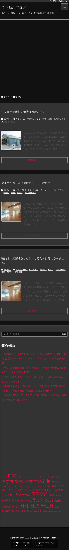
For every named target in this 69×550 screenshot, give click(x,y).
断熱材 (50, 270)
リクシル (52, 190)
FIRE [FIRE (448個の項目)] (12, 476)
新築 (63, 119)
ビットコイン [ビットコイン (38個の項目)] (43, 489)
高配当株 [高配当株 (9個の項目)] (57, 512)
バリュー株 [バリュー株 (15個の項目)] (30, 490)
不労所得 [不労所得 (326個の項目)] (39, 494)
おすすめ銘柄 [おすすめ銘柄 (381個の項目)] (38, 481)
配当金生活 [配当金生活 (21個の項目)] (36, 511)
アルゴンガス (33, 190)
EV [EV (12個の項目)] (5, 477)
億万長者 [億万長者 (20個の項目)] (6, 500)
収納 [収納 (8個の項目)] (28, 501)
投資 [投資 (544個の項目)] (49, 499)
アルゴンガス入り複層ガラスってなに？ (25, 182)
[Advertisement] (34, 55)
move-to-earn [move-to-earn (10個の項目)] (28, 477)
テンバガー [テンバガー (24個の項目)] (7, 489)
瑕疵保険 (18, 272)
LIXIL (18, 190)
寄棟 (44, 119)
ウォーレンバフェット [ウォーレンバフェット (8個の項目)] (21, 486)
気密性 (19, 193)
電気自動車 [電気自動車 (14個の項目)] (48, 511)
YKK (24, 190)
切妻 (38, 119)
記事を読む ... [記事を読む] (34, 160)
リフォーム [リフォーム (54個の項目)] (23, 494)
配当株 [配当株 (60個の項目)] (6, 511)
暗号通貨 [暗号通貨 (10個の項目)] (15, 507)
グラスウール (21, 270)
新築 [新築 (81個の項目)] (58, 500)
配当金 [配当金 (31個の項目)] (25, 511)
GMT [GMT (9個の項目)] (20, 477)
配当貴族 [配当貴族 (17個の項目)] (16, 511)
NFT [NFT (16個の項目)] (36, 477)
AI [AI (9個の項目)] (2, 477)
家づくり (7, 119)
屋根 (50, 119)
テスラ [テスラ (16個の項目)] (61, 486)
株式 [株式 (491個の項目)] (35, 505)
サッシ (43, 190)
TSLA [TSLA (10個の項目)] (49, 477)
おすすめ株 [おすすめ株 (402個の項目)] (12, 481)
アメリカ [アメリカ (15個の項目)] (56, 482)
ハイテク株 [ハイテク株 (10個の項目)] (18, 490)
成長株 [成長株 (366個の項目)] (37, 500)
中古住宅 (30, 119)
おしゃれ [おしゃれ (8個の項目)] (55, 477)
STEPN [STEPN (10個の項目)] (42, 477)
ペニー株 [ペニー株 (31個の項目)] (58, 489)
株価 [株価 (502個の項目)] (25, 505)
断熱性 (57, 119)
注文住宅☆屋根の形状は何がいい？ (23, 111)
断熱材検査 (60, 270)
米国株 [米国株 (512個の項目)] (47, 505)
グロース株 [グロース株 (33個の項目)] (50, 485)
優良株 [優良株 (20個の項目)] (15, 500)
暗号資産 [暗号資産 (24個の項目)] (6, 506)
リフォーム (20, 119)
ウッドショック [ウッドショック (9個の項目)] (37, 486)
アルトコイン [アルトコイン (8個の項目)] (7, 486)
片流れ (13, 121)
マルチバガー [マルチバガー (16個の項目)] (8, 495)
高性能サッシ (30, 193)
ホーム (7, 97)
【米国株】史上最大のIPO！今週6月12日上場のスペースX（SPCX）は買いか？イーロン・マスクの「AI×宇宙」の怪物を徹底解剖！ (34, 359)
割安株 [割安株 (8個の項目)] (22, 501)
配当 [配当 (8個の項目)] (57, 507)
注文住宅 (5, 121)
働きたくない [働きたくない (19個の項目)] (55, 495)
